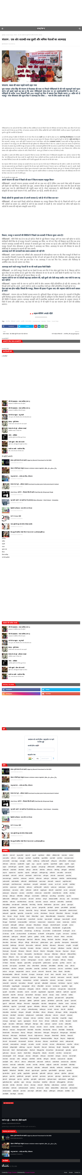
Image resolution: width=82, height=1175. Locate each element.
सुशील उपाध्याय (42, 1079)
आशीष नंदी (35, 890)
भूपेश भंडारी (37, 983)
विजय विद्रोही (61, 1029)
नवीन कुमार (53, 948)
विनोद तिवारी (72, 1032)
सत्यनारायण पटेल (64, 1061)
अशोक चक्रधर (54, 878)
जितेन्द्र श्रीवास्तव (37, 925)
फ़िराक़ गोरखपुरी (24, 977)
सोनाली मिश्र (44, 1082)
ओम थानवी (31, 899)
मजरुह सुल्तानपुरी (25, 986)
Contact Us (77, 1172)
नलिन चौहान (38, 948)
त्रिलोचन (62, 936)
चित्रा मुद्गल (5, 922)
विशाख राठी (70, 1035)
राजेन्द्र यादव (12, 1018)
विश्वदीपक (16, 1038)
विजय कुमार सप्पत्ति (21, 1029)
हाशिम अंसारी (38, 1091)
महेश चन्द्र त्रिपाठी (29, 995)
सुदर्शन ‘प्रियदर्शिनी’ (53, 1070)
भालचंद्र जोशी (5, 983)
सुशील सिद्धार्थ (71, 1079)
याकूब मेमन (13, 1006)
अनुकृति (28, 864)
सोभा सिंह (12, 1085)
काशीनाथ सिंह (24, 904)
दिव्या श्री (71, 939)
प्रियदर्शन (60, 971)
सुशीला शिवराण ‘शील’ (7, 1082)
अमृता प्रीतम (20, 872)
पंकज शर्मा (51, 957)
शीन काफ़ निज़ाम (49, 1050)
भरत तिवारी (35, 980)
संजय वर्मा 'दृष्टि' (72, 1056)
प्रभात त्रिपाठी (44, 968)
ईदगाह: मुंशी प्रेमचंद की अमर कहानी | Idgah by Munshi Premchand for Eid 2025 (31, 460)
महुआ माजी (73, 992)
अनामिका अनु (36, 861)
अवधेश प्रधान (23, 878)
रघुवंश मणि (65, 1006)
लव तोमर (61, 1024)
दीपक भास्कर (13, 942)
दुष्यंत (51, 942)
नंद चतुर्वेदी (68, 945)
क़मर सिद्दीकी (5, 1093)
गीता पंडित (22, 916)
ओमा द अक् (62, 899)
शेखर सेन (20, 1053)
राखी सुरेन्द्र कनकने (30, 1015)
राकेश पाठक (5, 1015)
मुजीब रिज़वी (36, 1000)
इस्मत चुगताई (72, 890)
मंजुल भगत (69, 983)
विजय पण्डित (38, 1029)
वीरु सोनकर (30, 1041)
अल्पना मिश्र (68, 875)
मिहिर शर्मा (29, 997)
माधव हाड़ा (51, 995)
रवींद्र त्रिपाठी (70, 1009)
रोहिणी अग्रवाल (19, 1024)
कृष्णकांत (57, 907)
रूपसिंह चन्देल (54, 1021)
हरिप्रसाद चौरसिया (54, 1088)
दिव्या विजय (57, 939)
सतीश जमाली (40, 1061)
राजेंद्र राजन (55, 1015)
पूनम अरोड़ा (55, 963)
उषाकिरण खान (44, 896)
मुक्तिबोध (29, 1000)
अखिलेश (48, 855)
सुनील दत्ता (57, 1073)
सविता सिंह (52, 1067)
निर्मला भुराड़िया (50, 951)
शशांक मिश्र (69, 1044)
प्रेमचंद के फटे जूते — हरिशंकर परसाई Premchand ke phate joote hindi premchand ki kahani (35, 484)
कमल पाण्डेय (38, 901)
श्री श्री (14, 1056)
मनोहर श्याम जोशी (71, 989)
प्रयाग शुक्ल (11, 971)
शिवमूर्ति (72, 1047)
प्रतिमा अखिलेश (52, 965)
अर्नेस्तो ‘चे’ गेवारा (37, 875)
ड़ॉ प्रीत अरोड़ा (47, 928)
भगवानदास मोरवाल (27, 980)
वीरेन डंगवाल (38, 1041)
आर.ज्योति (65, 884)
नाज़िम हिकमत (61, 948)
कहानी (3, 544)
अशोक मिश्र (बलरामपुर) (71, 878)
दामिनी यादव (5, 939)
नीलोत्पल (5, 957)
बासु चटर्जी (76, 977)
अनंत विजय (59, 858)
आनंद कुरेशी (35, 884)
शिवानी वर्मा (32, 1050)
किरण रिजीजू (32, 904)
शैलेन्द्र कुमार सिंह (36, 1053)
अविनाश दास (38, 878)
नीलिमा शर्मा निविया (72, 954)
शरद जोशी (38, 1044)
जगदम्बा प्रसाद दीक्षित (22, 922)
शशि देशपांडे (5, 1047)
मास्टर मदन (22, 997)
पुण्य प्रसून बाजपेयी (37, 963)
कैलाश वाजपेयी (63, 910)
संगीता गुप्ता (43, 1056)
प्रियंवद (55, 971)
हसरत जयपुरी (30, 1091)
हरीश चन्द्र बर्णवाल (73, 1088)
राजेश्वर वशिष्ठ (55, 1018)
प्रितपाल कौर (48, 971)
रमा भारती (50, 1009)
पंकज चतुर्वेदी (23, 957)
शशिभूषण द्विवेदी (13, 1047)
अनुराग (72, 864)
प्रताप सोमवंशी (22, 965)
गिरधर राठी (51, 913)
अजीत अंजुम (20, 858)
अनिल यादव (5, 864)
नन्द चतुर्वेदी (75, 945)
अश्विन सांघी (23, 881)
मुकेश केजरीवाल (6, 1000)
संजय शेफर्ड (5, 1059)
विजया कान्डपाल (15, 1032)
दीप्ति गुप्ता (20, 942)
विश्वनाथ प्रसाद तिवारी (34, 1038)
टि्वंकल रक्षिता (31, 928)
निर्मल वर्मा (36, 951)
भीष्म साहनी (30, 983)
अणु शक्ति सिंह (36, 858)
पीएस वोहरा (12, 963)
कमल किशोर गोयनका (21, 901)
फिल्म (3, 552)
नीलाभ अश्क (47, 954)
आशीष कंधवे (28, 890)
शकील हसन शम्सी (69, 1041)
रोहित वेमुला (35, 1024)
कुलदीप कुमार (21, 907)
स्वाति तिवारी (71, 1085)
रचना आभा (5, 1009)
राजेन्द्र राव (19, 1018)
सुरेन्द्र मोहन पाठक (66, 1076)
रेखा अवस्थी (68, 1021)
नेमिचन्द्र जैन (11, 957)
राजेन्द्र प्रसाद (69, 1015)
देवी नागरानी (21, 945)
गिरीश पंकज (67, 913)
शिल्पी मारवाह (51, 1047)
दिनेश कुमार (12, 939)
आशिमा (21, 890)
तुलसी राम (30, 936)
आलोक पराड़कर (62, 887)
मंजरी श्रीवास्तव (61, 983)
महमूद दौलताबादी (42, 992)
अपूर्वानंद (27, 867)
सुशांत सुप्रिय (33, 1079)
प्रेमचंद (52, 974)
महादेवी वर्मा (58, 992)
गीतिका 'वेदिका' (35, 916)
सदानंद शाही (12, 1064)
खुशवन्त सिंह (20, 913)
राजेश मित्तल (40, 1018)
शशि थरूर (76, 1044)
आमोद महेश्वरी (43, 884)
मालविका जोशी (6, 997)
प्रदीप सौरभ (13, 968)
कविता (3, 541)
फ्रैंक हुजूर (40, 977)
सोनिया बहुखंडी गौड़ (61, 1082)
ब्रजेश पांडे (11, 980)
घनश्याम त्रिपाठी (31, 919)
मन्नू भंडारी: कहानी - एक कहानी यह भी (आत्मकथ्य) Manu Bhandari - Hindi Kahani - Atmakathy (34, 500)
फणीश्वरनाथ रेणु (15, 977)
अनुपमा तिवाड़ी (54, 864)
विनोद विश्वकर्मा (22, 1035)
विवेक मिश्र (63, 1035)
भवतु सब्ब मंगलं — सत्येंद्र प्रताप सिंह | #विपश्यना (21, 476)
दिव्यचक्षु (44, 939)
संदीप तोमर (53, 1059)
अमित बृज (28, 869)
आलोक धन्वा (53, 887)
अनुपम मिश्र (45, 864)
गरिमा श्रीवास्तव (44, 913)
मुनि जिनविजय (51, 1000)
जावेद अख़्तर (28, 925)
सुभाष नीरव (12, 1076)
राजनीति (22, 321)
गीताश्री (28, 916)
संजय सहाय (12, 1059)
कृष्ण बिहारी (50, 907)
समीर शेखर (42, 1064)
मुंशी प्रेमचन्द (50, 997)
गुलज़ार (42, 916)
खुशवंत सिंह (12, 913)
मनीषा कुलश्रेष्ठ (30, 989)
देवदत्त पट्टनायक (65, 942)
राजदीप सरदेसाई (39, 1015)
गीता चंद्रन (9, 916)
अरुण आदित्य (60, 872)
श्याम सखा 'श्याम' (67, 1053)
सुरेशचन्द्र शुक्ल (12, 1079)
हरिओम (47, 1088)
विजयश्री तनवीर (6, 1032)
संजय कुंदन (58, 1056)
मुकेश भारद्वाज (22, 1000)
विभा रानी (30, 1035)
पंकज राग (44, 957)
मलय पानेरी (33, 992)
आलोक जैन (46, 887)
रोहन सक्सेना (11, 1024)
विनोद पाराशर (5, 1035)
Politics (49, 321)
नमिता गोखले (15, 948)
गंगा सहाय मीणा (28, 913)
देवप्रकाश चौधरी (74, 942)
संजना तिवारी (50, 1056)
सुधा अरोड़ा (69, 1070)
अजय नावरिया (6, 858)
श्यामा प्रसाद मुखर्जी (7, 1056)
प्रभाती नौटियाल (68, 968)
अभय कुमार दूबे (42, 867)
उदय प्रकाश (21, 893)
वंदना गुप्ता (32, 1027)
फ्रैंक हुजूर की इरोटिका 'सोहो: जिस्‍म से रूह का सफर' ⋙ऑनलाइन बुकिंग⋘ (28, 532)
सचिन (11, 1061)
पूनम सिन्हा (62, 963)
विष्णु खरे (56, 1038)
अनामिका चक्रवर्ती (45, 861)
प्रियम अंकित (67, 971)
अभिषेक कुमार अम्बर (61, 867)
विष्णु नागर (63, 1038)
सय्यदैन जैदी (56, 1064)
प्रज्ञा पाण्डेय (5, 965)
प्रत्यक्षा (66, 965)
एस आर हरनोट (23, 899)
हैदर (73, 1091)
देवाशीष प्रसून (13, 945)
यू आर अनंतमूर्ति (22, 1006)
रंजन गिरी (51, 1006)
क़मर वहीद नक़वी (15, 904)
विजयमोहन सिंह (70, 1029)
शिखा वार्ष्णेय (37, 1047)
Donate (71, 1172)
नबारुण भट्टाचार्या (6, 948)
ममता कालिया (12, 992)
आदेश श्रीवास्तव (27, 884)
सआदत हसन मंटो (61, 1059)
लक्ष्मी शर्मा (54, 1024)
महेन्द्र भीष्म (13, 995)
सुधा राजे (13, 1073)
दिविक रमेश (37, 939)
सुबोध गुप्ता (5, 1076)
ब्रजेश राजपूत (18, 980)
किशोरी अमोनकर (47, 904)
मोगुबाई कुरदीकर (35, 1003)
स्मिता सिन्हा (47, 1085)
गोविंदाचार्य (13, 321)
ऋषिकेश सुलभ (15, 899)
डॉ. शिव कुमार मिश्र (50, 933)
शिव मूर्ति (58, 1047)
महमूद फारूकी (51, 992)
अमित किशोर (21, 869)
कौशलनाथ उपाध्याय (72, 910)
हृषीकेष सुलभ (52, 1091)
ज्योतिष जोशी (23, 928)
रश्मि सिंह (65, 1012)
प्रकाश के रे (69, 963)
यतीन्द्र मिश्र (61, 1003)
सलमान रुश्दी (29, 1067)
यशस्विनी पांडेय (6, 1006)
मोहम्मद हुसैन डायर (52, 1003)
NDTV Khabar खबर (16, 516)
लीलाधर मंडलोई (15, 1027)
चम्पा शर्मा (74, 919)
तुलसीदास (36, 936)
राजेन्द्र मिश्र (5, 1018)
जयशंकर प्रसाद (66, 922)
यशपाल (67, 1003)
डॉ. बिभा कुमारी (66, 931)
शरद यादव (52, 1044)
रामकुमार (70, 1018)
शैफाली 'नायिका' (27, 1053)
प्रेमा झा (64, 974)
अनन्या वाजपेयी (6, 861)
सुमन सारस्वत (43, 1076)
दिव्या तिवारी (50, 939)
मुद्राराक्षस (43, 1000)
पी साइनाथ (70, 960)
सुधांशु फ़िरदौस (27, 1073)
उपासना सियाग (29, 893)
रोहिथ (41, 1024)
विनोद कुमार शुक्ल (64, 1032)
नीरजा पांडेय (12, 954)
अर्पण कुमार (45, 875)
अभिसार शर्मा (5, 869)
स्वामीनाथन (32, 1088)
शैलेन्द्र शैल (44, 1053)
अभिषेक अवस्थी (51, 867)
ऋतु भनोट (69, 896)
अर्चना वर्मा (21, 875)
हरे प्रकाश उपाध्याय (7, 1091)
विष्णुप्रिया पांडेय (70, 1038)
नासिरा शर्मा (75, 948)
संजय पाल (65, 1056)
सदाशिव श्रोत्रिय (21, 1064)
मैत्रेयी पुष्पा (19, 1003)
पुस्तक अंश (4, 549)
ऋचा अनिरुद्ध (53, 896)
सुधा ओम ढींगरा (6, 1073)
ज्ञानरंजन (71, 925)
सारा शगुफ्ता (75, 1067)
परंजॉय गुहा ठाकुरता (32, 960)
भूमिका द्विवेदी (45, 983)
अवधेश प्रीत (31, 878)
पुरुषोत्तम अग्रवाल (46, 963)
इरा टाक (65, 890)
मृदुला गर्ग (5, 1003)
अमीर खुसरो (63, 869)
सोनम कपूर (28, 1082)
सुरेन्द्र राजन (74, 1076)
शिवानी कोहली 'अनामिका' (22, 1050)
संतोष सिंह (39, 1059)
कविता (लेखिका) (6, 904)
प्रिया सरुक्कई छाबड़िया (7, 974)
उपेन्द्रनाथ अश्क (38, 893)
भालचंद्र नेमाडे (13, 983)
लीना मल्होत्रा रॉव (6, 1027)
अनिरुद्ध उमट (54, 861)
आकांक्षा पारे (57, 881)
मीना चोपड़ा (43, 997)
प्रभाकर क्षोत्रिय (29, 968)
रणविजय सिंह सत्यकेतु (32, 1009)
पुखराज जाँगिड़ (27, 963)
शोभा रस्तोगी (51, 1053)
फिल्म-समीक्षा (5, 554)
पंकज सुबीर (71, 957)
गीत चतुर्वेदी (74, 913)
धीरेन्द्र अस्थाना (61, 945)
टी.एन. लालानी (39, 928)
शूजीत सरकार (5, 1053)
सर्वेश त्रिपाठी (22, 1067)
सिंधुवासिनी (5, 1070)
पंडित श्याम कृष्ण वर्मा (14, 960)
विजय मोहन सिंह (46, 1029)
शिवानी (13, 1050)
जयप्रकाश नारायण (41, 922)
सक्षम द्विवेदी (5, 1061)
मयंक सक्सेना (20, 992)
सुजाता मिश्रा (44, 1070)
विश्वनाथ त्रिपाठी (23, 1038)
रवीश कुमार (21, 1012)
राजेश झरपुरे (26, 1018)
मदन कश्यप (48, 986)
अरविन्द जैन (52, 872)
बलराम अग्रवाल (61, 977)
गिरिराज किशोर (59, 913)
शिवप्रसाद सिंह (66, 1047)
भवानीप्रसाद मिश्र (44, 980)
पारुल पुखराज (55, 960)
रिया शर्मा (35, 1021)
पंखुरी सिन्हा (5, 960)
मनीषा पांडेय (45, 989)
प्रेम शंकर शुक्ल (40, 974)
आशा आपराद (15, 890)
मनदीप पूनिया (13, 989)
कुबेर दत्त (63, 904)
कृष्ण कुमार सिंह (42, 907)
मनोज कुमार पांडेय (62, 989)
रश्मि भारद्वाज (58, 1012)
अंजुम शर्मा (27, 855)
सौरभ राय (26, 1085)
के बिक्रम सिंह (5, 910)
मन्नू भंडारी (5, 992)
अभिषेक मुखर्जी (71, 867)
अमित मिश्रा (42, 869)
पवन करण (40, 960)
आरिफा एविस (21, 887)
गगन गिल (36, 913)
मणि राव (33, 986)
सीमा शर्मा (28, 1070)
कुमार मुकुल (5, 907)
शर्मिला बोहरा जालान (60, 1044)
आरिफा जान (29, 887)
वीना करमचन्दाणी (22, 1041)
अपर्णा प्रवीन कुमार (12, 867)
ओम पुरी (45, 899)
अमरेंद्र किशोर (13, 869)
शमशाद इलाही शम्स (14, 1044)
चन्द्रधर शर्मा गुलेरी (66, 919)
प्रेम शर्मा (46, 974)
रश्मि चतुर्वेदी (28, 1012)
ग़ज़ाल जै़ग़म (20, 1093)
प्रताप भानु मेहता (13, 965)
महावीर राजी (66, 992)
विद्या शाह (23, 1032)
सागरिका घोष (59, 1067)
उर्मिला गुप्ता (12, 896)
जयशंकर (58, 922)
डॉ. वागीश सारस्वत (32, 933)
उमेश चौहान (72, 893)
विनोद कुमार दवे (54, 1032)
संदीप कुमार (46, 1059)
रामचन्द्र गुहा (5, 1021)
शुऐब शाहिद (68, 1050)
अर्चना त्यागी (13, 875)
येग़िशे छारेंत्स (36, 1006)
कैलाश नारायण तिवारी (52, 910)
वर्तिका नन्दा (5, 1029)
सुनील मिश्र (64, 1073)
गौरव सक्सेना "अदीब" (21, 919)
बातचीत (18, 321)
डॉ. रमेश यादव (6, 933)
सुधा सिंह (19, 1073)
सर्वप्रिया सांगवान (6, 1067)
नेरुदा (17, 957)
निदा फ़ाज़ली (13, 951)
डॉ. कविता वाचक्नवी (56, 931)
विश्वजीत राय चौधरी (7, 1038)
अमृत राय (5, 872)
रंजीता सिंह (58, 1006)
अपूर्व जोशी (21, 867)
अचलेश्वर (71, 855)
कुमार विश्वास (13, 907)
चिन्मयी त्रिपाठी (12, 922)
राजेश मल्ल (33, 1018)
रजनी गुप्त (23, 1009)
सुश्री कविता (16, 1082)
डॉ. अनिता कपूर (37, 931)
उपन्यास (4, 538)
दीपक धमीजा (5, 942)
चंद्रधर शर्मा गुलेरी (48, 919)
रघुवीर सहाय (72, 1006)
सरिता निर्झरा (72, 1064)
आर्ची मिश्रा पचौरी (37, 887)
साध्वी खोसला (68, 1067)
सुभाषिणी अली (20, 1076)
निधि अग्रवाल (21, 951)
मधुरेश (71, 986)
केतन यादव (21, 910)
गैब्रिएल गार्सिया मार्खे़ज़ (50, 916)
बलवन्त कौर (68, 977)
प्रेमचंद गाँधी (58, 974)
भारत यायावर (68, 980)
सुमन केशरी (35, 1076)
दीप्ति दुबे (27, 942)
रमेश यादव (56, 1009)
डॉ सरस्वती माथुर (28, 931)
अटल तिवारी (28, 858)
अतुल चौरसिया (45, 858)
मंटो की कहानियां (5, 557)
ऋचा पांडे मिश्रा (61, 896)
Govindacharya (36, 321)
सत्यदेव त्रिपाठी (56, 1061)
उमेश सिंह (8, 321)
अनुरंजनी (67, 864)
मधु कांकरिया (64, 986)
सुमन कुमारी (27, 1076)
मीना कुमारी (36, 997)
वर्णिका (70, 1027)
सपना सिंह (35, 1064)
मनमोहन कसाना (22, 989)
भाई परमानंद (52, 980)
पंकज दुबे (31, 957)
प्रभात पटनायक (52, 968)
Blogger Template (12, 1172)
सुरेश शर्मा (5, 1079)
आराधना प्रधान (13, 887)
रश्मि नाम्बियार (36, 1012)
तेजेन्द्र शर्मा (56, 936)
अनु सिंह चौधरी (21, 864)
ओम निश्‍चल (38, 899)
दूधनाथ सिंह (57, 942)
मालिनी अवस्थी (14, 997)
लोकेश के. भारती (24, 1027)
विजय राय (54, 1029)
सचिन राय (23, 1061)
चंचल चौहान (39, 919)
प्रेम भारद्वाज (31, 974)
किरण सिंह (40, 904)
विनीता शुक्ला (46, 1032)
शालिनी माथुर (22, 1047)
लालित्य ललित (68, 1024)
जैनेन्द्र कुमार (45, 925)
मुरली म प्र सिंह (59, 1000)
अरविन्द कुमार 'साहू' (43, 872)
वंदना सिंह (52, 1027)
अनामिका (29, 861)
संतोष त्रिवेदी (32, 1059)
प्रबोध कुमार (21, 968)
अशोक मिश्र (61, 878)
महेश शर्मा (45, 995)
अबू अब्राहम (34, 867)
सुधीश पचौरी (42, 1073)
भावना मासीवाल (22, 983)
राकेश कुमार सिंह (73, 1012)
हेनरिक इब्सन (60, 1091)
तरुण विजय (73, 933)
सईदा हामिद (69, 1059)
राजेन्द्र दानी (62, 1015)
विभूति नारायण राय (39, 1035)
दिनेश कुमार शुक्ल (21, 939)
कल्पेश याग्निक (60, 901)
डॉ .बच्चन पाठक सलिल (7, 931)
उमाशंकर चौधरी (47, 893)
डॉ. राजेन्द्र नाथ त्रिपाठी (21, 933)
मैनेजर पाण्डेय (27, 1003)
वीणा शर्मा (5, 1041)
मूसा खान (67, 1000)
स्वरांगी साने (63, 1085)
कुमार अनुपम (70, 904)
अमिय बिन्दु (56, 869)
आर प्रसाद (50, 884)
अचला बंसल (64, 855)
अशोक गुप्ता (46, 878)
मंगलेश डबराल (53, 983)
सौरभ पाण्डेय (19, 1085)
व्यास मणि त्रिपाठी (53, 1041)
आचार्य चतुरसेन (6, 884)
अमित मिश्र (35, 869)
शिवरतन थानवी (6, 1050)
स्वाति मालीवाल (6, 1088)
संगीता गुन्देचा (35, 1056)
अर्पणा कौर (53, 875)
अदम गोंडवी (52, 858)
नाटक (3, 546)
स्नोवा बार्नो (40, 1085)
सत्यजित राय (47, 1061)
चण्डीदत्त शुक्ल (57, 919)
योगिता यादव (44, 1006)
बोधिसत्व (4, 980)
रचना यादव (12, 1009)
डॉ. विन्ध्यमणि (41, 933)
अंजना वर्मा (12, 855)
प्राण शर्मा (34, 971)
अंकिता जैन (5, 855)
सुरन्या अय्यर (50, 1076)
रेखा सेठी (75, 1021)
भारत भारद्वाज (60, 980)
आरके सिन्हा (72, 884)
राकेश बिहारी (12, 1015)
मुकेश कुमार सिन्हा (69, 997)
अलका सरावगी (60, 875)
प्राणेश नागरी (41, 971)
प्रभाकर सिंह (36, 968)
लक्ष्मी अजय (47, 1024)
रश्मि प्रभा (43, 1012)
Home (65, 1172)
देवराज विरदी (5, 945)
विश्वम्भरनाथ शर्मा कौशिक (46, 1038)
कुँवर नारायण (56, 904)
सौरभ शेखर (33, 1085)
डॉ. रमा (73, 931)
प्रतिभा (28, 965)
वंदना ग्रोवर (39, 1027)
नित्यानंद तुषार (6, 951)
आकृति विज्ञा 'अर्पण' (67, 881)
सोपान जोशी (5, 1085)
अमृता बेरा (27, 872)
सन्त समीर (28, 1064)
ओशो (68, 899)
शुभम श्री (75, 1050)
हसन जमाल (23, 1091)
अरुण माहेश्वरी (6, 875)
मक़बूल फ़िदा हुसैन (16, 986)
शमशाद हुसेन (23, 1044)
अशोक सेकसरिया (15, 881)
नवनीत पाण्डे (45, 948)
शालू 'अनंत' (29, 1047)
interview (43, 321)
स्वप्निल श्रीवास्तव (55, 1085)
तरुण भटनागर (66, 933)
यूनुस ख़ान (30, 1006)
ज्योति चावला (5, 928)
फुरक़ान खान (33, 977)
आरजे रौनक (5, 887)
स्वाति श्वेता (13, 1088)
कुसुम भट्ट (28, 907)
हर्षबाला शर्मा (15, 1091)
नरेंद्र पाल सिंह (23, 948)
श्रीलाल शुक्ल (20, 1056)
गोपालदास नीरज (61, 916)
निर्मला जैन (42, 951)
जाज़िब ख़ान (21, 925)
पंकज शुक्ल (57, 957)
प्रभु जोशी (76, 968)
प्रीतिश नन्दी (17, 974)
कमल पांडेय (31, 901)
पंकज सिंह (64, 957)
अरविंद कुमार (34, 872)
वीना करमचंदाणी (12, 1041)
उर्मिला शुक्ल (27, 896)
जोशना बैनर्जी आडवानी (55, 925)
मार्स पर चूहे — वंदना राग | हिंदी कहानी (14, 1120)
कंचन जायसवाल (75, 899)
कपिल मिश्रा (5, 901)
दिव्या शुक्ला (65, 939)
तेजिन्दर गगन (49, 936)
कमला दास (45, 901)
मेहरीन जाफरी (12, 1003)
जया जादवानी (5, 925)
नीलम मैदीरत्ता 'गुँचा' (38, 954)
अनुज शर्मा (39, 864)
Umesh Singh (9, 35)
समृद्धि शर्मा (49, 1064)
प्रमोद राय (5, 971)
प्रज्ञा (74, 963)
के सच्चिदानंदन (14, 910)
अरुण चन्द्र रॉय (68, 872)
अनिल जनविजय (62, 861)
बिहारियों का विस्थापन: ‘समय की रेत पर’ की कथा (21, 508)
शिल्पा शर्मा (44, 1047)
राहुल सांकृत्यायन (27, 1021)
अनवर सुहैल (22, 861)
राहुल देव (19, 1021)
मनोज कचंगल (53, 989)
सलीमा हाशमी (45, 1067)
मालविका (70, 995)
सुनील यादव (70, 1073)
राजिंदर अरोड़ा (48, 1015)
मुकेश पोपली (14, 1000)
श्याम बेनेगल (58, 1053)
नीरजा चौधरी (5, 954)
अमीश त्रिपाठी (71, 869)
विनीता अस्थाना (38, 1032)
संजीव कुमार (24, 1059)
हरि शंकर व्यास (40, 1088)
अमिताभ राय (49, 869)
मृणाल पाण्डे (73, 1000)
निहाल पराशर (65, 951)
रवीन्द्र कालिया (5, 1012)
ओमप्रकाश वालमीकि (53, 899)
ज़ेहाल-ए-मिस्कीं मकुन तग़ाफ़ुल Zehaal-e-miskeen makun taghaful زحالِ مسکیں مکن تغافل (34, 468)
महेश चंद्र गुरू (20, 995)
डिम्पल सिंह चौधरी (56, 928)
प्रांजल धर (28, 971)
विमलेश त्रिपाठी (55, 1035)
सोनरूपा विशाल (36, 1082)
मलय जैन (27, 992)
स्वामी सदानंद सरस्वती (23, 1088)
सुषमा (22, 1082)
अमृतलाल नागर (12, 872)
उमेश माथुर (5, 896)
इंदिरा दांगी (51, 890)
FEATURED (28, 321)
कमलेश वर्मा (52, 901)
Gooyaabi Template (30, 1172)
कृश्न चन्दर (34, 907)
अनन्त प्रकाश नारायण (68, 858)
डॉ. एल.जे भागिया (46, 931)
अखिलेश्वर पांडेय (55, 855)
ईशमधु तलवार (14, 893)
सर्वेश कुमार (14, 1067)
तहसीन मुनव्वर (15, 936)
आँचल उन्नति (50, 881)
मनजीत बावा (5, 989)
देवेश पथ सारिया (29, 945)
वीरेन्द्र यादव (45, 1041)
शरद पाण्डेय (45, 1044)
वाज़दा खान (12, 1029)
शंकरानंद (61, 1041)
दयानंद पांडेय (69, 936)
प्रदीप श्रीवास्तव (6, 968)
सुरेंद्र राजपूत (57, 1076)
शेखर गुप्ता (13, 1053)
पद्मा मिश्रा (23, 960)
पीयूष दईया (19, 963)
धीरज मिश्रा (45, 945)
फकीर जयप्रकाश (6, 977)
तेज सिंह (42, 936)
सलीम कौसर (37, 1067)
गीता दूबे (15, 916)
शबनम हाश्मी (5, 1044)
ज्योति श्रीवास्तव (14, 928)
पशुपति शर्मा (47, 960)
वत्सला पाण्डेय (59, 1027)
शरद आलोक (31, 1044)
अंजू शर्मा (34, 855)
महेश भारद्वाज (38, 995)
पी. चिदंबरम (5, 963)
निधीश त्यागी (28, 951)
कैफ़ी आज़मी (43, 910)
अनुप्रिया (61, 864)
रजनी (18, 1009)
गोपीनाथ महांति (70, 916)
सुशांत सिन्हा (26, 1079)
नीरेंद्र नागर (20, 954)
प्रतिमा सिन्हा (60, 965)
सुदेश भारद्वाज (62, 1070)
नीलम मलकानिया (28, 954)
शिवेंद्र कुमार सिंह (40, 1050)
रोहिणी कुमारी (28, 1024)
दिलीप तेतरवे (29, 939)
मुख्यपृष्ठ (3, 35)
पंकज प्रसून (37, 957)
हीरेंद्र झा (45, 1091)
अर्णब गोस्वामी (28, 875)
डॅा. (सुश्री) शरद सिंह (66, 928)
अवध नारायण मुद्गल (7, 878)
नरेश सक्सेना (30, 948)
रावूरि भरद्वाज (12, 1021)
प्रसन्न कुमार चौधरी (20, 971)
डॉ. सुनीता (58, 933)
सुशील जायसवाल (62, 1079)
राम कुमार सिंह (63, 1018)
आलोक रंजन (70, 887)
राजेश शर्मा (47, 1018)
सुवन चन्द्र (19, 1079)
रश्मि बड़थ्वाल (50, 1012)
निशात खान (58, 951)
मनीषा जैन (38, 989)
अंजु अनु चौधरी (20, 855)
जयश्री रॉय (73, 922)
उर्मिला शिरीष (19, 896)
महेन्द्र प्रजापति (6, 995)
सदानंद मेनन (5, 1064)
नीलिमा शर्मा (62, 954)
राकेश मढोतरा (21, 1015)
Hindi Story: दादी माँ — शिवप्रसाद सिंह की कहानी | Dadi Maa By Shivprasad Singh (32, 492)
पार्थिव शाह (63, 960)
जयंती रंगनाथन (32, 922)
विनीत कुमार (29, 1032)
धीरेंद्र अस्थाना (53, 945)
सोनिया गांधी (52, 1082)
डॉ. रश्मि (12, 933)
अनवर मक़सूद (14, 861)
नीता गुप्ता (73, 951)
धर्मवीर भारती (38, 945)
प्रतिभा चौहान (44, 965)
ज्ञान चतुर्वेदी (64, 925)
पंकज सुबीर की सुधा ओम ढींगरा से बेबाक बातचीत (21, 524)
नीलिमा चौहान (55, 954)
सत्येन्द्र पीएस (73, 1061)
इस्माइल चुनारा (6, 893)
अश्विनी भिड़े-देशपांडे (33, 881)
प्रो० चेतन (70, 974)
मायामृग (57, 995)
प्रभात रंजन (60, 968)
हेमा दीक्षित (67, 1091)
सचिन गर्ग (17, 1061)
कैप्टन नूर (36, 910)
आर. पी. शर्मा (57, 884)
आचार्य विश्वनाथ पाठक (16, 884)
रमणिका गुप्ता (42, 1009)
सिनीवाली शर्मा (13, 1070)
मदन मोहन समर (56, 986)
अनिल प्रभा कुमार (71, 861)
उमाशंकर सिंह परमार (57, 893)
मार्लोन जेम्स (63, 995)
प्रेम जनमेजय (24, 974)
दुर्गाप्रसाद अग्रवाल (44, 942)
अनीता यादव (12, 864)
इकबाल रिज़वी (58, 890)
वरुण (66, 1027)
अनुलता (4, 867)
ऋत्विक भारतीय (6, 899)
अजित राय (13, 858)
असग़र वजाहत (42, 881)
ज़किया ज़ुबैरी (13, 925)
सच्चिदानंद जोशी (31, 1061)
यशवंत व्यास (73, 1003)
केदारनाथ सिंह (29, 910)
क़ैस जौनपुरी (13, 1093)
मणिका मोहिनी (40, 986)
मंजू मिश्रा (76, 983)
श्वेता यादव (28, 1056)
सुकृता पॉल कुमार (35, 1070)
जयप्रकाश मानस (51, 922)
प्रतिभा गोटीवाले (35, 965)
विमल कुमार (47, 1035)
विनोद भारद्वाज (14, 1035)
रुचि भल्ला (47, 1021)
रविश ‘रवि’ (63, 1009)
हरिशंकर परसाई (64, 1088)
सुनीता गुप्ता (50, 1073)
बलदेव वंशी (53, 977)
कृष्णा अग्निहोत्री (64, 907)
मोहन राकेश (43, 1003)
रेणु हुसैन (4, 1024)
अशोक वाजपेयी (6, 881)
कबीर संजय (12, 901)
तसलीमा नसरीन (6, 936)
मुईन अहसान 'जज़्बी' (59, 997)
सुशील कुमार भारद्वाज (52, 1079)
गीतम (4, 916)
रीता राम (41, 1021)
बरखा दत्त (46, 977)
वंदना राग (46, 1027)
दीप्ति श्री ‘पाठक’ (34, 942)
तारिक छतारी (23, 936)
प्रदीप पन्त (72, 965)
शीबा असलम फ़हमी (60, 1050)
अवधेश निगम (16, 878)
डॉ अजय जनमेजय (18, 931)
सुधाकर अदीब (35, 1073)
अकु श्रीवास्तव (41, 855)
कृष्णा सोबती (72, 907)
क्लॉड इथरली (5, 913)
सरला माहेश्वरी (64, 1064)
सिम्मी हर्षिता (20, 1070)
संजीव (18, 1059)
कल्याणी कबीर (69, 901)
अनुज (33, 864)
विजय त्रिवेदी (30, 1029)
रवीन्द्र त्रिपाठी (13, 1012)
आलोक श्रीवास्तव (6, 890)
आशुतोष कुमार (43, 890)
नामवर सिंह (68, 948)
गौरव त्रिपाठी (12, 919)
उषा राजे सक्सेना (35, 896)
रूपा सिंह (61, 1021)
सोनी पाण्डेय (69, 1082)
